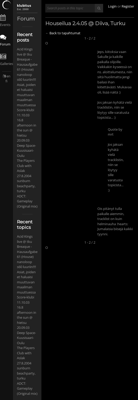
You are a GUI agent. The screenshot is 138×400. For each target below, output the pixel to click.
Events (5, 24)
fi (6, 81)
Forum (5, 44)
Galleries (6, 63)
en (8, 76)
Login (112, 6)
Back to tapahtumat (64, 33)
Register (128, 6)
